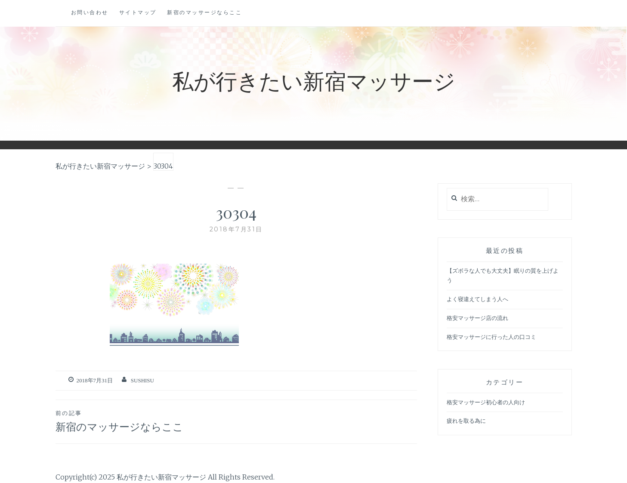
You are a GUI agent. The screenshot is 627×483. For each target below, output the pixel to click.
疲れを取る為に (466, 421)
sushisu (142, 380)
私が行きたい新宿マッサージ (313, 80)
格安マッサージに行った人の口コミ (491, 337)
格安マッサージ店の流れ (477, 318)
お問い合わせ (89, 12)
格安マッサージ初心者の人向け (486, 402)
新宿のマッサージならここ (204, 12)
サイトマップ (138, 12)
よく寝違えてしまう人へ (477, 299)
